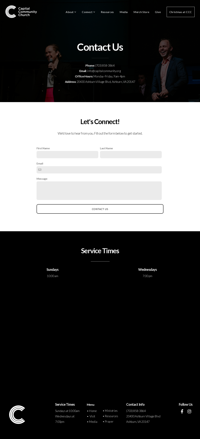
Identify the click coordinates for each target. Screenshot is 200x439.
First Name (43, 148)
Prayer (109, 421)
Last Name (106, 148)
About (71, 12)
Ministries (111, 410)
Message (42, 178)
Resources (107, 12)
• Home (92, 411)
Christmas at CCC (180, 12)
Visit (92, 416)
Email (40, 163)
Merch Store (141, 12)
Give (158, 12)
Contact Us (100, 209)
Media (124, 12)
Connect (88, 12)
